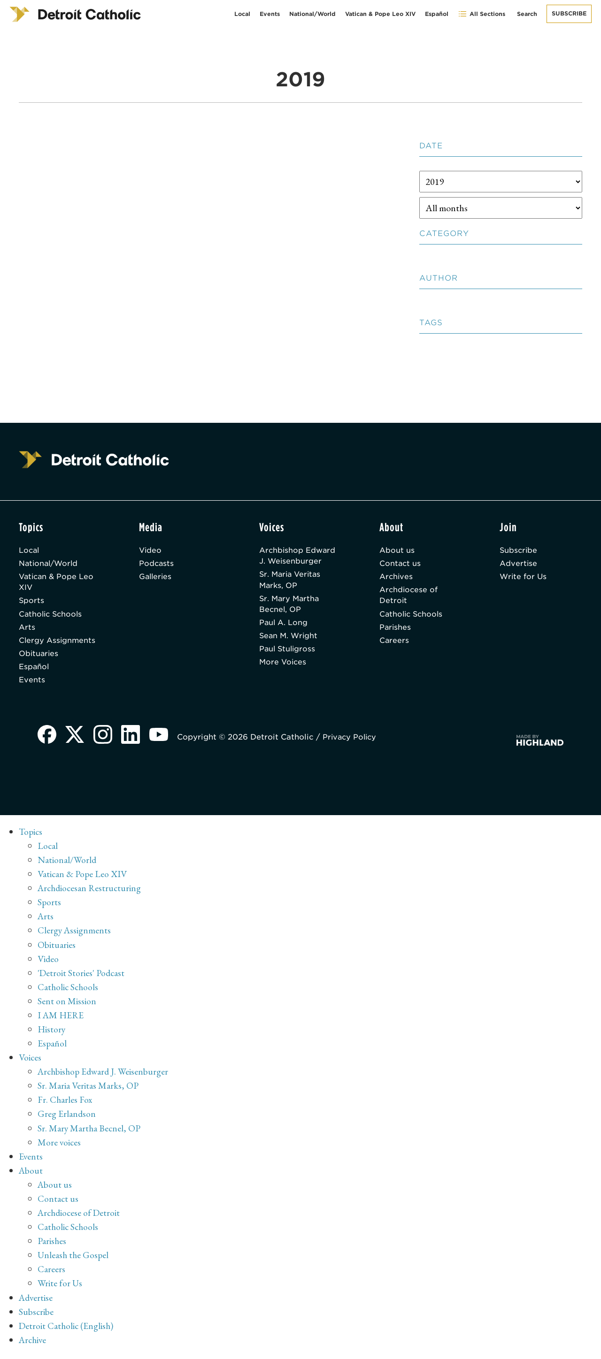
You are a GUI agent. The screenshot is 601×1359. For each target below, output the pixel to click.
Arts (27, 629)
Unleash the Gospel (74, 1258)
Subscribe (569, 13)
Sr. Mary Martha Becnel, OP (290, 606)
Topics (31, 836)
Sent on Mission (67, 1005)
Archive (33, 1342)
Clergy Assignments (58, 643)
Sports (32, 602)
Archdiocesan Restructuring (91, 892)
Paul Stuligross (288, 652)
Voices (30, 1061)
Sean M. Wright (289, 638)
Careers (394, 643)
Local (242, 13)
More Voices (283, 665)
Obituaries (39, 656)
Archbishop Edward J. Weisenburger (298, 556)
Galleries (156, 577)
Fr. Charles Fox (65, 1103)
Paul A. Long (283, 624)
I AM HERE (61, 1019)
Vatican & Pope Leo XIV (380, 13)
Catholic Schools (52, 615)
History (52, 1033)
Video (150, 550)
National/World (312, 13)
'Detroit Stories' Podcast (82, 976)
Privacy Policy (352, 741)
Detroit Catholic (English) (67, 1328)
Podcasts (157, 563)
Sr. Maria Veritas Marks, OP (291, 581)
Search (527, 13)
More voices (60, 1145)
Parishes (395, 629)
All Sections (481, 14)
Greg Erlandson (67, 1117)
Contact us (400, 563)
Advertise (519, 563)
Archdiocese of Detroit (409, 597)
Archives (396, 577)
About (31, 1174)
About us (397, 550)
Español (436, 13)
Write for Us (524, 577)
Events (270, 13)
